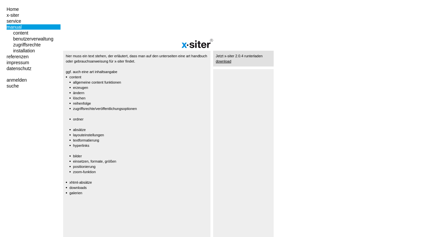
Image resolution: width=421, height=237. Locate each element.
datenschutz (19, 68)
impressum (18, 62)
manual (14, 27)
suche (13, 86)
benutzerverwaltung (33, 38)
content (20, 33)
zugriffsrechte (27, 44)
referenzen (18, 56)
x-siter (13, 15)
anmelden (17, 80)
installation (24, 50)
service (14, 21)
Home (13, 9)
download (223, 61)
